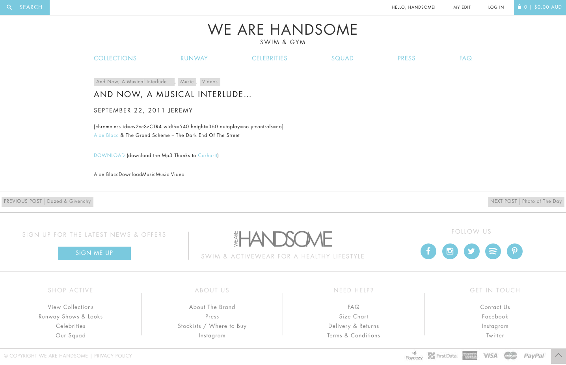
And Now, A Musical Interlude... (134, 82)
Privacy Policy (113, 356)
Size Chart (353, 317)
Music (187, 82)
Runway (194, 59)
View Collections (71, 307)
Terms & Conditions (353, 336)
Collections (115, 59)
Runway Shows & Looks (71, 317)
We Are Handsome (283, 34)
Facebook (495, 317)
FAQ (466, 59)
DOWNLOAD (109, 155)
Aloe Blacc (106, 135)
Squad (342, 59)
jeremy (180, 111)
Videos (210, 82)
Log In (496, 7)
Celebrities (270, 59)
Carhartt (208, 155)
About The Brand (212, 307)
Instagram (212, 336)
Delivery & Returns (353, 326)
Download (130, 174)
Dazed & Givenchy (47, 201)
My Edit (462, 7)
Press (406, 59)
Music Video (170, 174)
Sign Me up (94, 253)
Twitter (495, 336)
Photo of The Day (526, 201)
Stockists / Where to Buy (212, 326)
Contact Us (495, 307)
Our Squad (71, 336)
